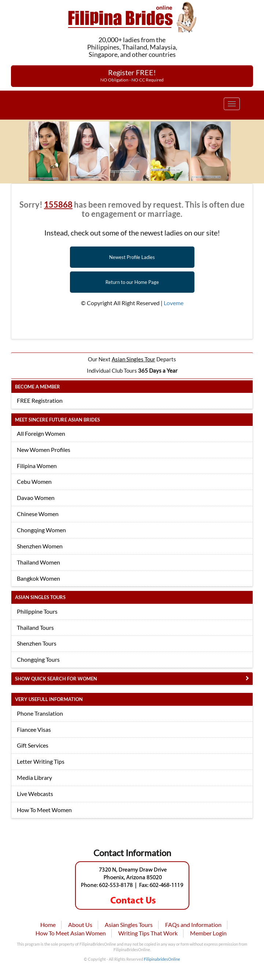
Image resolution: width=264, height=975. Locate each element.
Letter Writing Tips (40, 761)
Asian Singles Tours (129, 924)
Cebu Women (34, 481)
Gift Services (32, 745)
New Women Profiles (43, 449)
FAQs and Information (193, 924)
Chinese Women (38, 513)
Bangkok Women (38, 578)
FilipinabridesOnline (162, 959)
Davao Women (36, 497)
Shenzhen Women (40, 546)
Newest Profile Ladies (132, 257)
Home (48, 924)
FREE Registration (40, 400)
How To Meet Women (44, 809)
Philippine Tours (37, 611)
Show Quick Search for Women (56, 679)
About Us (80, 924)
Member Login (208, 933)
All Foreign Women (41, 433)
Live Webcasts (35, 793)
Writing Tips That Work (148, 933)
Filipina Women (37, 465)
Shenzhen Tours (36, 643)
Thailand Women (38, 562)
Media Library (34, 777)
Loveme (173, 302)
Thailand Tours (35, 627)
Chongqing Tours (38, 659)
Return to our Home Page (132, 282)
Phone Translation (40, 713)
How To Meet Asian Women (71, 933)
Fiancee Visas (34, 729)
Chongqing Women (41, 529)
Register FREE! (132, 75)
